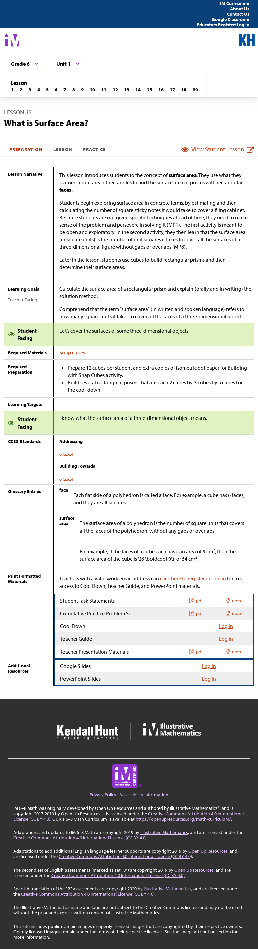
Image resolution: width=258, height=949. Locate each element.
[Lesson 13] (126, 89)
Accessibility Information (143, 795)
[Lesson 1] (12, 89)
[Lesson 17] (172, 89)
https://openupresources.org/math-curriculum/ (183, 819)
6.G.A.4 (66, 454)
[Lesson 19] (195, 89)
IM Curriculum (234, 3)
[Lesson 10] (92, 89)
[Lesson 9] (82, 89)
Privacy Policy (103, 795)
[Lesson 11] (104, 89)
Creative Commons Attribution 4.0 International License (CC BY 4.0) (80, 838)
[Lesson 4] (38, 89)
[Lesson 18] (183, 89)
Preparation (26, 149)
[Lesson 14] (138, 89)
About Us (239, 8)
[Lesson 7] (64, 89)
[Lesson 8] (73, 89)
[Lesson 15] (149, 89)
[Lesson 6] (56, 89)
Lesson (62, 149)
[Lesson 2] (21, 89)
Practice (94, 149)
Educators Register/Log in (223, 24)
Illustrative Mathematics (164, 832)
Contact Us (238, 14)
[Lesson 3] (30, 89)
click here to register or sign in (193, 578)
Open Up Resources (208, 851)
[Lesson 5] (47, 89)
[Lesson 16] (161, 89)
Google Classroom (230, 19)
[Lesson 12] (115, 89)
